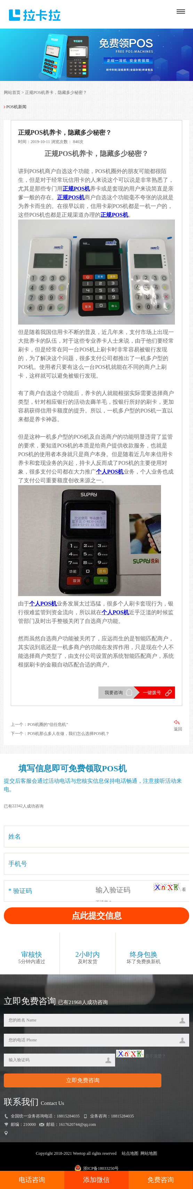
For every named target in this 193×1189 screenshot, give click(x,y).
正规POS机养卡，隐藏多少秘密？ (56, 92)
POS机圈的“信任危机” (47, 724)
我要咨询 (114, 692)
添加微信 (96, 1179)
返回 (178, 725)
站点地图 (130, 1153)
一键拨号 (152, 692)
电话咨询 (32, 1179)
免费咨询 (160, 1179)
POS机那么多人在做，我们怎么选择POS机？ (68, 733)
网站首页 (12, 92)
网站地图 (148, 1153)
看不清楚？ (141, 1056)
